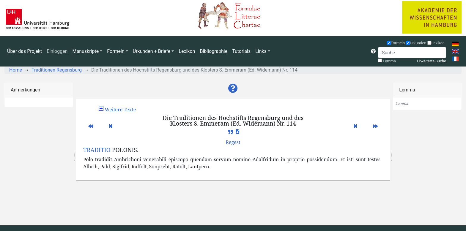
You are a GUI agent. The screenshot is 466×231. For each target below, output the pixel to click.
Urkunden (418, 43)
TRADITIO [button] (97, 150)
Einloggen (57, 51)
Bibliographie (213, 51)
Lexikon (187, 51)
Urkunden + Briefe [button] (152, 51)
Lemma (389, 61)
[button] (373, 51)
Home (15, 70)
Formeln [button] (115, 51)
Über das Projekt (24, 51)
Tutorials (241, 51)
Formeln (398, 43)
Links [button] (261, 51)
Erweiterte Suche (431, 61)
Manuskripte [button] (85, 51)
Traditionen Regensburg (57, 70)
